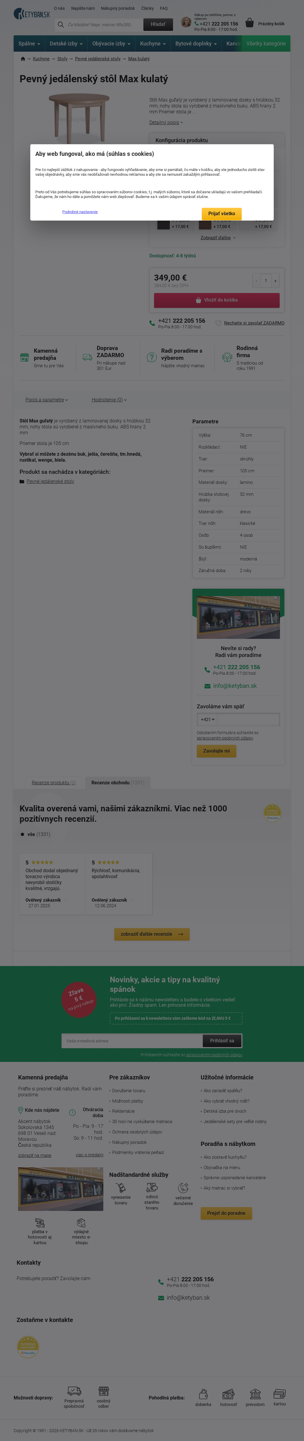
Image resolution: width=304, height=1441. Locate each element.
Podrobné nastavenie (80, 212)
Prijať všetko (221, 213)
